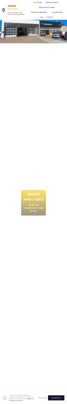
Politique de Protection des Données (21, 399)
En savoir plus (43, 398)
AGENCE (13, 7)
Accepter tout (56, 398)
